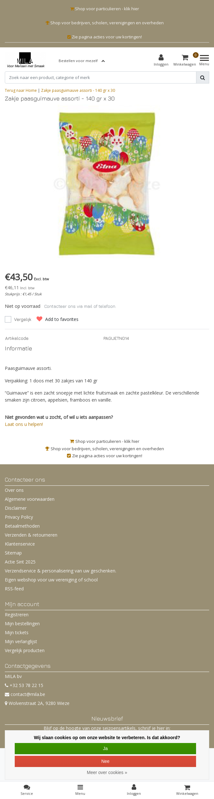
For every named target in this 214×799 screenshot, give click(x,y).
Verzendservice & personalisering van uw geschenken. (60, 571)
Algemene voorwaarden (29, 499)
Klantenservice (20, 544)
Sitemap (13, 553)
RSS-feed (14, 589)
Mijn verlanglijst (21, 641)
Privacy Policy (19, 517)
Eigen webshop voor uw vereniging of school (51, 580)
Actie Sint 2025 (20, 562)
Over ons (14, 490)
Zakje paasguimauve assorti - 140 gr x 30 (78, 90)
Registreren (17, 614)
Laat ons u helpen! (24, 424)
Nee (105, 761)
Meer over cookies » (107, 772)
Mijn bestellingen (22, 623)
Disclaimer (16, 508)
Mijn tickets (17, 632)
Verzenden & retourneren (31, 535)
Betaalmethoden (22, 526)
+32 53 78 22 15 (24, 685)
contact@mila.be (25, 694)
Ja (105, 748)
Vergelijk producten (25, 650)
